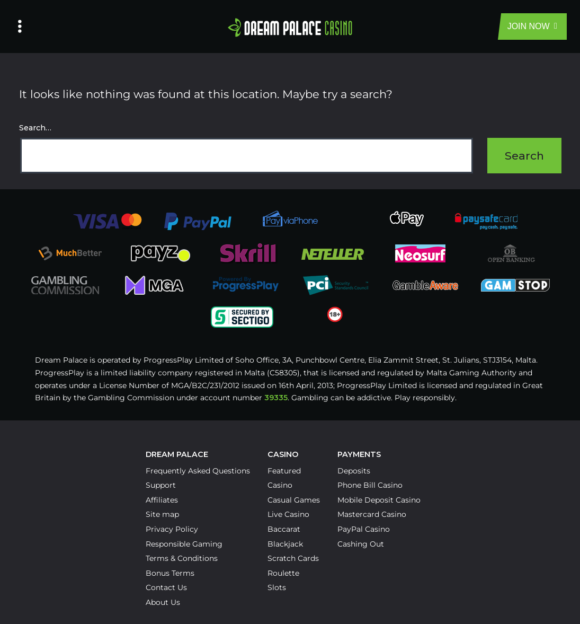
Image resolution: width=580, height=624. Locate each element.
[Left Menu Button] (20, 26)
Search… (35, 128)
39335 (276, 397)
